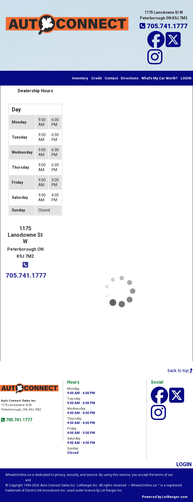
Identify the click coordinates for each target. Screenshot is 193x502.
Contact (111, 78)
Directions (130, 78)
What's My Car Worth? (159, 78)
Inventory (80, 78)
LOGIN (186, 78)
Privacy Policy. (43, 480)
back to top (180, 370)
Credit (96, 78)
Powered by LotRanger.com (165, 497)
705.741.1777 (18, 419)
